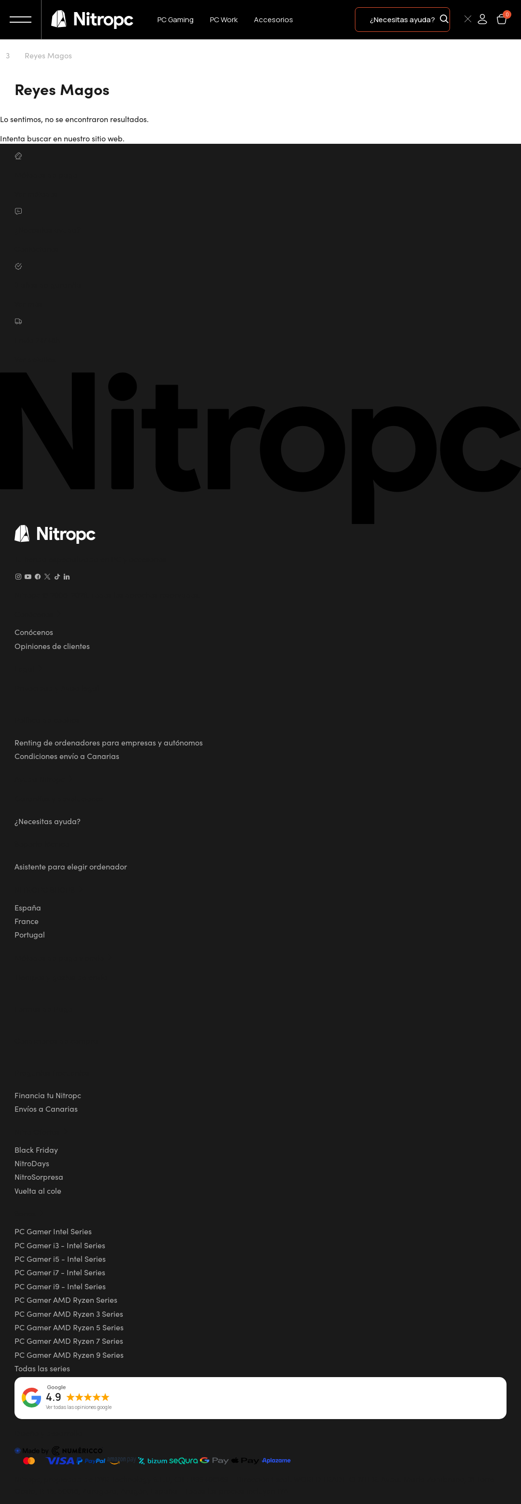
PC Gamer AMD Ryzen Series (65, 1299)
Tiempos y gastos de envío (60, 976)
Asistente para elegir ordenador (70, 866)
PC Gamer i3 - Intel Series (59, 1245)
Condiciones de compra (56, 1040)
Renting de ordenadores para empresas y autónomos (108, 742)
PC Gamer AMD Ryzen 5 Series (69, 1327)
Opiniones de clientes (52, 645)
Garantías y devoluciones (58, 798)
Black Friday (36, 1149)
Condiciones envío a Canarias (66, 755)
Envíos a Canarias (46, 1108)
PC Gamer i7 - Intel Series (59, 1272)
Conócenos (33, 631)
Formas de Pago (43, 1008)
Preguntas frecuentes (51, 1072)
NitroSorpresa (38, 1176)
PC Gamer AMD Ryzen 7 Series (68, 1340)
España (27, 907)
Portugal (29, 934)
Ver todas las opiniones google (79, 1407)
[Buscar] (456, 19)
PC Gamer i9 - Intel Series (60, 1286)
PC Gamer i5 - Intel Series (60, 1258)
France (26, 920)
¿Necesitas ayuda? (47, 820)
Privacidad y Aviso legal (56, 687)
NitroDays (31, 1163)
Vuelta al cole (37, 1190)
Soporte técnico (41, 843)
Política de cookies (47, 719)
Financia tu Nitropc (47, 1095)
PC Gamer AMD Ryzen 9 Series (69, 1354)
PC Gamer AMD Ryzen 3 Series (68, 1313)
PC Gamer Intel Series (53, 1231)
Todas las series (42, 1368)
